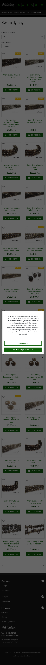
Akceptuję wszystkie (23, 350)
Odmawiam (23, 343)
